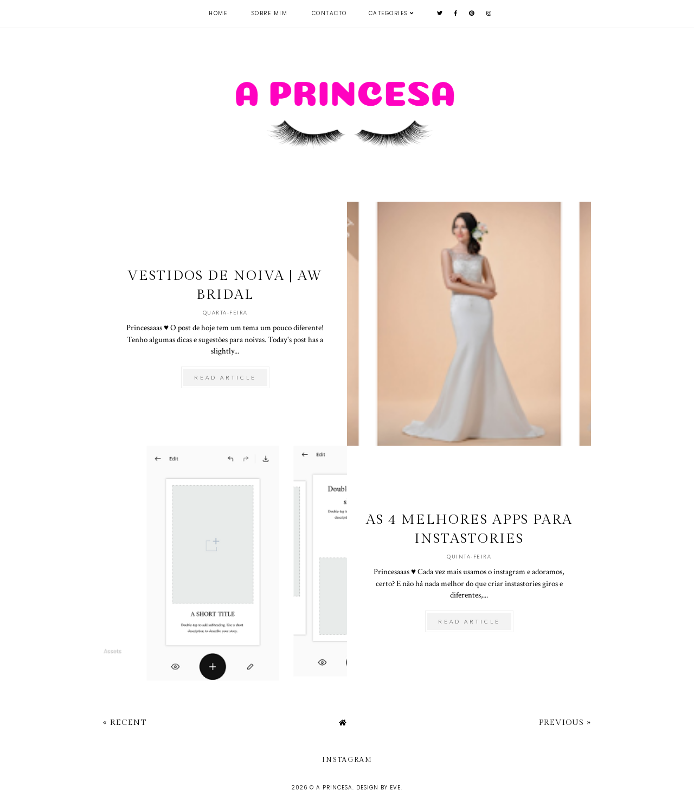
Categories (388, 13)
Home (218, 13)
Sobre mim (270, 13)
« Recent (124, 722)
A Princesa (334, 787)
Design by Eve (378, 787)
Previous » (565, 722)
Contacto (329, 13)
